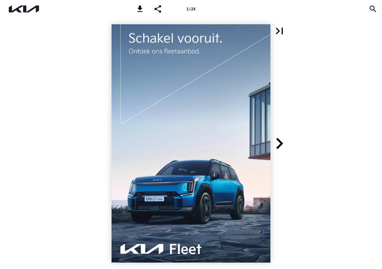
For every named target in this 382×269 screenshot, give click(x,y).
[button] (140, 9)
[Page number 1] (191, 9)
